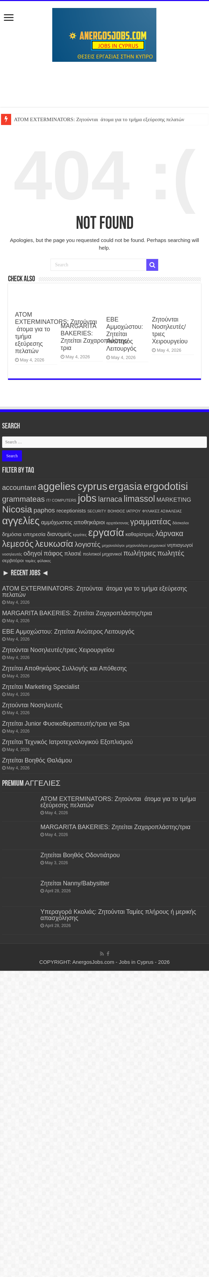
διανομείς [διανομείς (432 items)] (59, 534)
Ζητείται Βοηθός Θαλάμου (37, 760)
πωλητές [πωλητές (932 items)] (170, 553)
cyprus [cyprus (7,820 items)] (92, 486)
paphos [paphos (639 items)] (44, 510)
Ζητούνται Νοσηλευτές (32, 705)
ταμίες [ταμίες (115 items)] (30, 561)
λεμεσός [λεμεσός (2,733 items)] (17, 544)
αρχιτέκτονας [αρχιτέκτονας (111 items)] (117, 523)
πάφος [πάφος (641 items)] (53, 553)
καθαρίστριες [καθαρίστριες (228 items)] (139, 534)
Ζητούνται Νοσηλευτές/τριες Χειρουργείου (58, 649)
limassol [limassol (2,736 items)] (139, 498)
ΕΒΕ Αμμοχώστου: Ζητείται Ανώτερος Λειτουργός (124, 334)
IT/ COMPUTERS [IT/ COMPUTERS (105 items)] (61, 500)
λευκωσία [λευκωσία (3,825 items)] (54, 544)
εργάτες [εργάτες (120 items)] (80, 535)
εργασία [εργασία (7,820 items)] (106, 532)
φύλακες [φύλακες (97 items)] (44, 561)
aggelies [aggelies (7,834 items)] (57, 486)
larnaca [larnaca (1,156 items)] (110, 499)
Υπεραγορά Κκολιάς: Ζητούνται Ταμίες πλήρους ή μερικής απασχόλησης (118, 914)
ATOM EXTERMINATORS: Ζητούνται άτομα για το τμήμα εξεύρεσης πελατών (99, 119)
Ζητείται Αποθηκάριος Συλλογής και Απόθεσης (64, 668)
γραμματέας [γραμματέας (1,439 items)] (150, 521)
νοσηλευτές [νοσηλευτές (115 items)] (12, 554)
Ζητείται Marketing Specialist (40, 686)
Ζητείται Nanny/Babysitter (74, 883)
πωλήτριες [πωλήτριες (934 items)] (139, 553)
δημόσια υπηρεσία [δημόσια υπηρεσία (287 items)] (24, 534)
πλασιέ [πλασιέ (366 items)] (72, 553)
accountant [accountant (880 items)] (19, 487)
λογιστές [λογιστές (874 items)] (87, 544)
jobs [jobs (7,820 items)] (87, 498)
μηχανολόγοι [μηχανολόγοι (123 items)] (113, 545)
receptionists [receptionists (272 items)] (71, 511)
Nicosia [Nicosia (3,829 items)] (17, 509)
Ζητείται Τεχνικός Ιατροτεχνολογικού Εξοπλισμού (67, 741)
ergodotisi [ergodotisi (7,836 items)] (166, 486)
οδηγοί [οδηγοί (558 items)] (32, 553)
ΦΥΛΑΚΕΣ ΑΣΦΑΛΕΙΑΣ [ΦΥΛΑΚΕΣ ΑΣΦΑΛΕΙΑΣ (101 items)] (162, 511)
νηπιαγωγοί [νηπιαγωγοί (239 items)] (180, 545)
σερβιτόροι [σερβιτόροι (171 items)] (13, 560)
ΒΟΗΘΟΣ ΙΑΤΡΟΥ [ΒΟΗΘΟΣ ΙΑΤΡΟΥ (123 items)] (124, 511)
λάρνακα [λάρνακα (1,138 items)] (169, 533)
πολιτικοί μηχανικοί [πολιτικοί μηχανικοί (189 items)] (102, 554)
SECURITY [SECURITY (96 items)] (96, 511)
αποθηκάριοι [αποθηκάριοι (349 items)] (89, 522)
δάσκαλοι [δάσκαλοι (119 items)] (180, 523)
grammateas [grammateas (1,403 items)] (23, 499)
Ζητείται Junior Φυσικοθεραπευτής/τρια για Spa (66, 723)
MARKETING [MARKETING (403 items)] (173, 499)
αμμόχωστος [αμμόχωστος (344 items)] (56, 522)
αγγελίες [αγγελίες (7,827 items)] (21, 520)
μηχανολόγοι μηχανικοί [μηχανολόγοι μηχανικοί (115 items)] (145, 545)
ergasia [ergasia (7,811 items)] (125, 486)
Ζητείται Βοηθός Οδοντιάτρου (80, 855)
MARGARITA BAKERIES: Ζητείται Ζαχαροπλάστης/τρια (95, 337)
